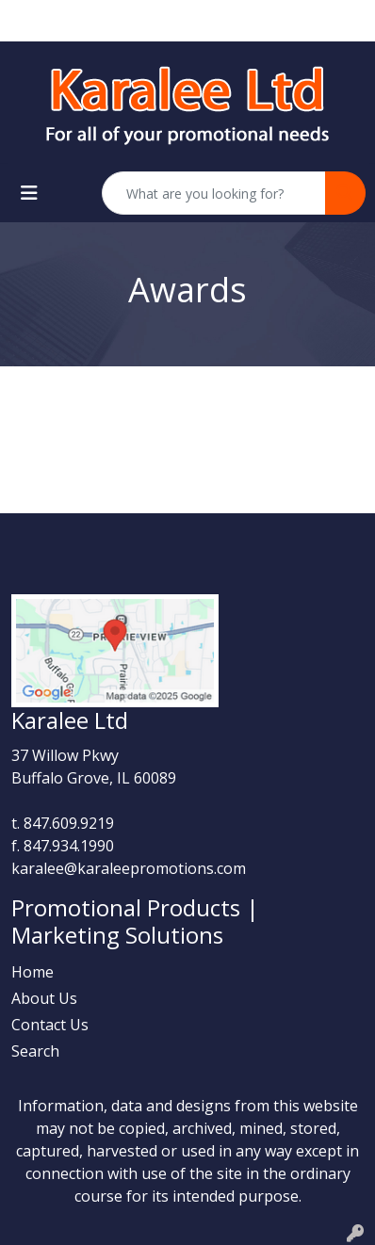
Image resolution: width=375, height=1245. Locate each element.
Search (35, 1051)
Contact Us (50, 1024)
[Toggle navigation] (29, 193)
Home (32, 972)
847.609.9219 (69, 823)
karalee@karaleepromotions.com (128, 868)
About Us (44, 998)
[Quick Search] (214, 193)
